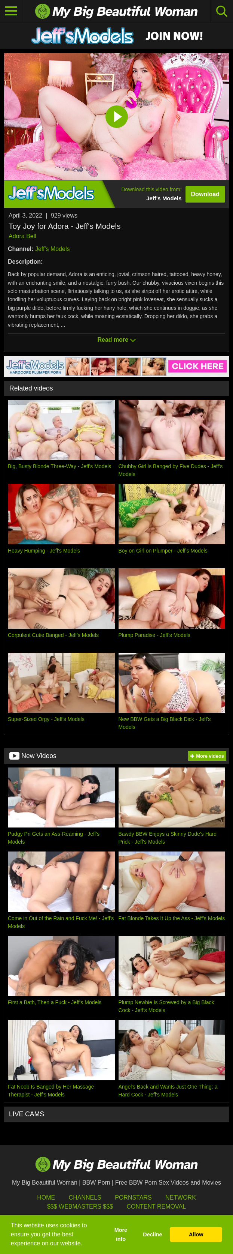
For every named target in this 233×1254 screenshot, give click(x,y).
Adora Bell (22, 236)
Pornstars (133, 1197)
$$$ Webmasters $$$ (80, 1206)
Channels (85, 1197)
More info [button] (120, 1234)
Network (180, 1197)
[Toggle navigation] (11, 11)
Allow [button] (196, 1234)
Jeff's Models (52, 249)
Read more (116, 339)
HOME (46, 1197)
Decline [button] (152, 1234)
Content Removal (156, 1206)
